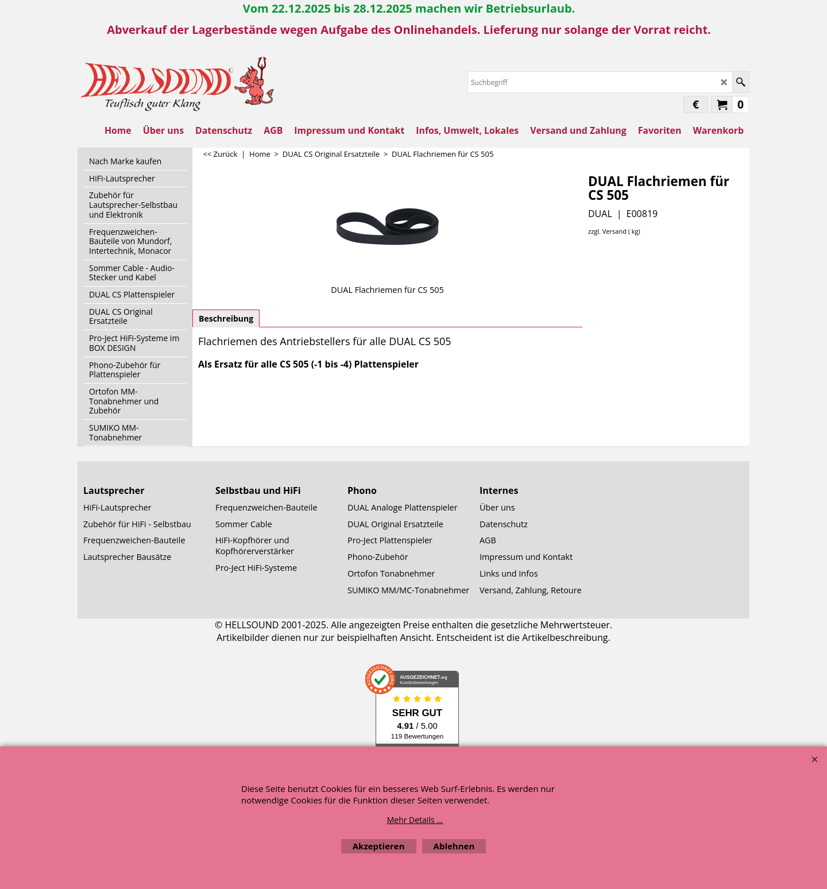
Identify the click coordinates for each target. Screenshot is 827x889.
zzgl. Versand (607, 231)
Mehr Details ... (415, 819)
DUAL (600, 213)
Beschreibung (226, 318)
